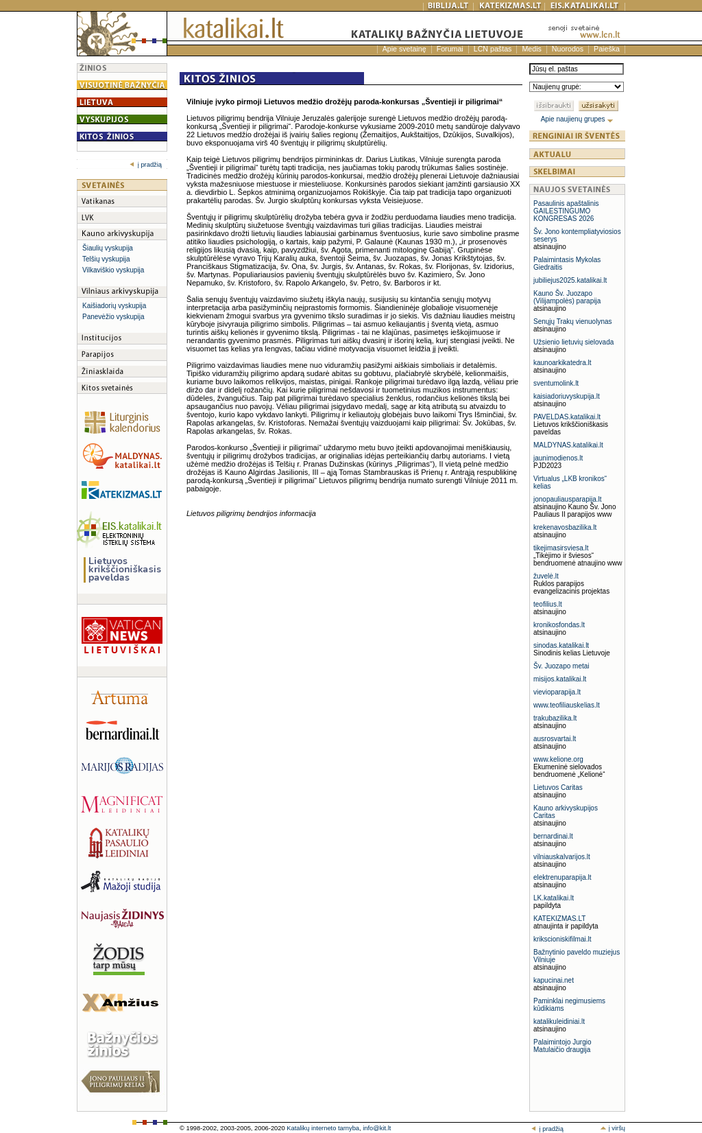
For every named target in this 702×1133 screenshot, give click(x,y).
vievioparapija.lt (557, 692)
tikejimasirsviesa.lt (561, 548)
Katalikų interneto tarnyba (323, 1128)
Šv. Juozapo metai (561, 666)
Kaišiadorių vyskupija (114, 305)
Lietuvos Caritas (558, 787)
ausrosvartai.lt (554, 739)
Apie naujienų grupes (577, 119)
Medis (531, 49)
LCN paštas (493, 49)
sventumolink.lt (556, 383)
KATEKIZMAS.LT (559, 918)
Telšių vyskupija (106, 259)
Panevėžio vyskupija (113, 316)
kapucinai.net (553, 980)
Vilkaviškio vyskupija (113, 270)
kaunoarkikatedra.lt (562, 362)
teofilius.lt (547, 604)
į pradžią (146, 164)
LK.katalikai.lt (553, 898)
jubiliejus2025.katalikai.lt (570, 280)
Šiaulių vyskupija (107, 248)
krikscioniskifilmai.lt (562, 939)
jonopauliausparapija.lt (567, 499)
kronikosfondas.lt (559, 625)
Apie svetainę (404, 49)
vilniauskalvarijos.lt (561, 857)
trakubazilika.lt (555, 718)
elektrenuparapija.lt (562, 877)
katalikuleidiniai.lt (559, 1021)
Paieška (607, 49)
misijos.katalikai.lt (559, 679)
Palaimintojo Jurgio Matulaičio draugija (562, 1045)
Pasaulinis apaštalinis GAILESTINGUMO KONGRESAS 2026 (566, 211)
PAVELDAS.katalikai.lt (567, 417)
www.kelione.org (558, 759)
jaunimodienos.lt (558, 458)
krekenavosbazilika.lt (564, 527)
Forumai (450, 49)
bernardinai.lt (553, 836)
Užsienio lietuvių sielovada (573, 342)
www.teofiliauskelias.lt (566, 705)
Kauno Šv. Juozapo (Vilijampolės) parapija (567, 297)
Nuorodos (567, 49)
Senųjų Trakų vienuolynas (572, 321)
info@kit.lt (377, 1128)
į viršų (612, 1128)
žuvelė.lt (546, 576)
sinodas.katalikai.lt (561, 645)
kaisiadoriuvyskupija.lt (566, 396)
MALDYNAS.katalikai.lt (568, 445)
